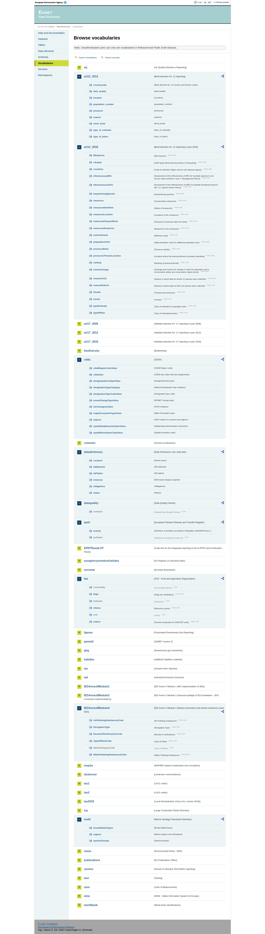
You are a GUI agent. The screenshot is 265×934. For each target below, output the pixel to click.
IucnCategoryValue (103, 406)
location (97, 97)
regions (97, 419)
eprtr (87, 522)
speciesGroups (101, 840)
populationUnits (101, 242)
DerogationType (101, 727)
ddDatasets (99, 467)
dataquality (91, 503)
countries (98, 169)
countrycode (100, 85)
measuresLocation (103, 214)
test (86, 878)
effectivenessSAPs (103, 185)
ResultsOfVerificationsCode (107, 734)
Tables (41, 45)
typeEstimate (100, 306)
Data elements (46, 51)
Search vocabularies (88, 58)
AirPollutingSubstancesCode (108, 720)
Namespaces (45, 75)
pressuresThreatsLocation (107, 255)
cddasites (98, 374)
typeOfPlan (99, 313)
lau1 (87, 783)
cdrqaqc (97, 162)
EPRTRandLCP (94, 548)
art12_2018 (91, 147)
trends (96, 299)
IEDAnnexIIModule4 (97, 708)
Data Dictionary (63, 27)
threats (97, 292)
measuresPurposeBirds (105, 221)
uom (87, 887)
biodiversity (91, 350)
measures (98, 200)
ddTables (98, 473)
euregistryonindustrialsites (101, 560)
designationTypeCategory (106, 387)
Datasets (43, 39)
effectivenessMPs (102, 176)
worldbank (91, 905)
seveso (88, 869)
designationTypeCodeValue (107, 394)
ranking (97, 262)
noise (87, 851)
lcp (86, 810)
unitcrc (97, 621)
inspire (88, 765)
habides (89, 659)
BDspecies (99, 155)
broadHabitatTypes (103, 828)
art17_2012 (91, 332)
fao (86, 578)
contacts (98, 460)
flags (96, 594)
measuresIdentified (103, 207)
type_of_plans (100, 136)
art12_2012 (91, 76)
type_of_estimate (102, 130)
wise (87, 896)
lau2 (87, 792)
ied (86, 677)
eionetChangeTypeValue (106, 400)
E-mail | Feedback (48, 924)
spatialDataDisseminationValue (109, 426)
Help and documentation (51, 33)
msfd (87, 819)
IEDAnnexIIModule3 (97, 695)
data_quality (99, 91)
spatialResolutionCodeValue (108, 432)
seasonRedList (101, 285)
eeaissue (98, 480)
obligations (99, 486)
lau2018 (89, 801)
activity (97, 531)
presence (98, 110)
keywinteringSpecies (104, 193)
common (90, 442)
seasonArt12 (100, 278)
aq (85, 67)
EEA (52, 2)
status (96, 493)
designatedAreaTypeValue (106, 381)
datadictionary (93, 452)
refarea (97, 608)
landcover (90, 774)
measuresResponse (103, 228)
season (97, 117)
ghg (86, 650)
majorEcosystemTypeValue (107, 413)
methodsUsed (100, 235)
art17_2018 (91, 341)
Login (199, 2)
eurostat (89, 569)
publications (92, 860)
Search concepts (112, 58)
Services (42, 69)
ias (86, 668)
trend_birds (99, 123)
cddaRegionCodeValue (105, 368)
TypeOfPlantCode (102, 741)
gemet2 (89, 641)
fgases (88, 632)
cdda (87, 359)
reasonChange (101, 269)
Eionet (51, 27)
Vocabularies (45, 63)
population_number (103, 104)
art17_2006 (91, 323)
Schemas (43, 57)
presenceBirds (101, 249)
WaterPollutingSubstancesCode (110, 754)
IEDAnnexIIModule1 (97, 686)
